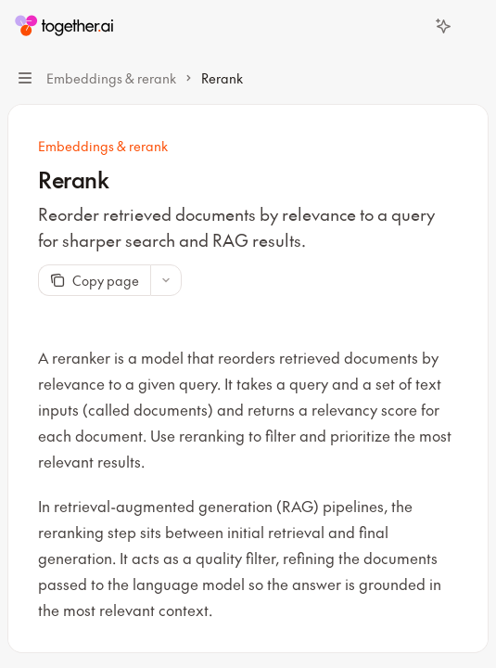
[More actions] (472, 26)
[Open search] (409, 26)
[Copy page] (94, 280)
